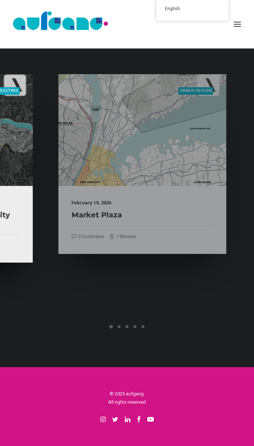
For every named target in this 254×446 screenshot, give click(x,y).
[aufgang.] (127, 24)
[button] (237, 24)
